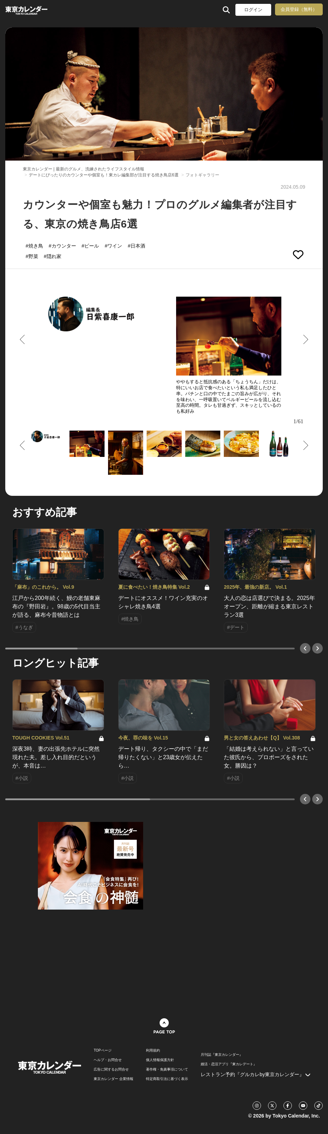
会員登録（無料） (299, 9)
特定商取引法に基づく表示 (167, 1079)
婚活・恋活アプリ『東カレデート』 (229, 1064)
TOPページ (102, 1050)
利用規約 (153, 1050)
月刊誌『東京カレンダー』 (222, 1055)
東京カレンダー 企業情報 (113, 1079)
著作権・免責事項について (167, 1069)
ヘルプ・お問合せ (108, 1060)
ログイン (253, 9)
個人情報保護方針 (160, 1060)
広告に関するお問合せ (111, 1069)
